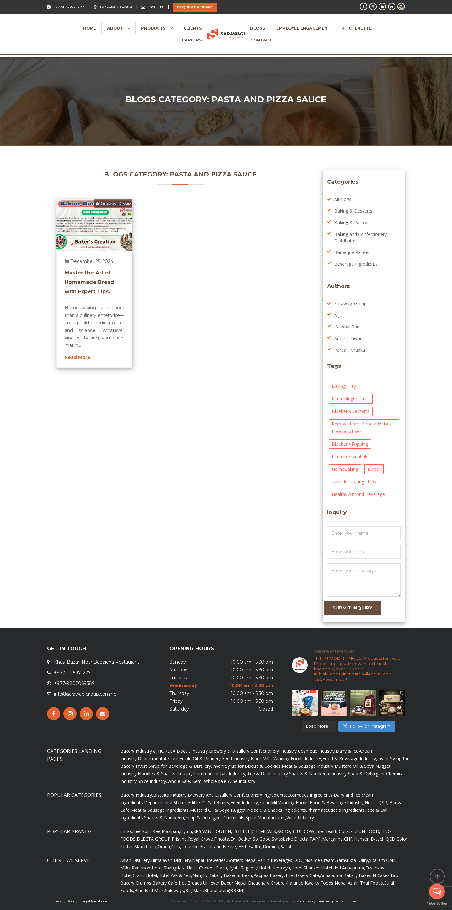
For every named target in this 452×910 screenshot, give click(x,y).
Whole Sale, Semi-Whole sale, (197, 781)
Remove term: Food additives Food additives (362, 427)
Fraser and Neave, (218, 846)
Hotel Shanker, (306, 868)
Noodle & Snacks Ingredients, (277, 810)
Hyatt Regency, (243, 868)
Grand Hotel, (145, 875)
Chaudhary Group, (266, 883)
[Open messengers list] (437, 891)
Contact (261, 40)
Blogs (257, 28)
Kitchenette (357, 28)
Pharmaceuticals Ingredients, (336, 810)
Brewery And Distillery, (211, 795)
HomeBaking (345, 469)
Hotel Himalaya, (275, 868)
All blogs (342, 199)
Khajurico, (294, 883)
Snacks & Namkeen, (164, 818)
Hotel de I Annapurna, (343, 868)
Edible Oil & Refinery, (201, 758)
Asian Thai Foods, (366, 883)
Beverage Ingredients (356, 264)
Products (154, 28)
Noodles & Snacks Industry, (166, 774)
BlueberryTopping (350, 444)
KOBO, (284, 831)
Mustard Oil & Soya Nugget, (218, 810)
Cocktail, (347, 831)
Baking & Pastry (350, 222)
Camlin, (192, 846)
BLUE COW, (303, 831)
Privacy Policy (65, 901)
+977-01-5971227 (68, 7)
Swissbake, (283, 839)
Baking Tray (344, 386)
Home (89, 28)
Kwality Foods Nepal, (326, 883)
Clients (193, 28)
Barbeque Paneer (352, 252)
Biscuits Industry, (170, 795)
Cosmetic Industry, (317, 751)
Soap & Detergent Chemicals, (215, 818)
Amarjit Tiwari (348, 338)
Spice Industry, (152, 781)
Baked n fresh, (238, 875)
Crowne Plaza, (213, 868)
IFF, (241, 846)
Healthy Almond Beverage (358, 494)
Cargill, (178, 846)
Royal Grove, (201, 839)
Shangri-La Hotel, (181, 868)
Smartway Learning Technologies (326, 901)
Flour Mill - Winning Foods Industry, (286, 758)
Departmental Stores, (166, 802)
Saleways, (175, 890)
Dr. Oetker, (241, 839)
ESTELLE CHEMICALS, (254, 831)
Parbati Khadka (349, 350)
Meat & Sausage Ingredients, (160, 810)
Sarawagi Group (113, 203)
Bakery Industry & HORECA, (148, 751)
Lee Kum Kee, (147, 831)
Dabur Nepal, (234, 883)
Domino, (272, 846)
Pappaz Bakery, (269, 875)
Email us (155, 7)
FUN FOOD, (368, 831)
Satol (286, 846)
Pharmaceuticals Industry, (220, 774)
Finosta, (222, 839)
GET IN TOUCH (66, 649)
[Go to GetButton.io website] (437, 904)
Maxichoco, (146, 846)
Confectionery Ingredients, (260, 795)
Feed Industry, (236, 758)
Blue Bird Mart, (149, 890)
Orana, (164, 846)
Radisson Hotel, (148, 868)
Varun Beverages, (275, 860)
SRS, (197, 831)
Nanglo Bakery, (208, 875)
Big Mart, (194, 890)
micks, (126, 831)
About (115, 28)
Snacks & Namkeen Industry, (318, 774)
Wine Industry (241, 781)
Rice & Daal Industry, (267, 774)
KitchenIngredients (350, 399)
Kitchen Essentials (350, 456)
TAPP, (315, 839)
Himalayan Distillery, (171, 860)
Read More (77, 357)
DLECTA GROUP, (154, 839)
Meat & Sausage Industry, (308, 766)
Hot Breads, (191, 883)
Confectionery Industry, (274, 751)
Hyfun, (186, 831)
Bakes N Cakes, (375, 875)
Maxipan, (171, 831)
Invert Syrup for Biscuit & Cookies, (247, 766)
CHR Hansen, (357, 839)
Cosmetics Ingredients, (310, 795)
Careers (192, 40)
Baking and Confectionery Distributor (360, 237)
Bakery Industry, (136, 795)
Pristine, (180, 839)
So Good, (262, 839)
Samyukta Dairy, (352, 860)
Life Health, (327, 831)
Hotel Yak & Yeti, (175, 875)
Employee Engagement (303, 28)
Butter (374, 469)
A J (337, 315)
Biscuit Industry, (193, 751)
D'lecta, (301, 839)
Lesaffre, (254, 846)
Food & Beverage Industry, (349, 758)
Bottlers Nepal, (242, 860)
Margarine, (333, 839)
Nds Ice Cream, (320, 860)
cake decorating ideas (354, 482)
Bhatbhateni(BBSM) (224, 890)
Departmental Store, (159, 758)
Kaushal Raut (347, 327)
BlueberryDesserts (350, 411)
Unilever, (212, 883)
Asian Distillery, (135, 860)
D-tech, (378, 839)
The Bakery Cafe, (302, 875)
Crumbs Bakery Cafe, (157, 883)
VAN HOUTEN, (217, 831)
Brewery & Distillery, (229, 751)
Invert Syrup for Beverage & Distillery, (174, 766)
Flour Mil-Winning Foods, (284, 802)
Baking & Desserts (353, 211)
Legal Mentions (94, 901)
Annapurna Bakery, (339, 875)
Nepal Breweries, (209, 860)
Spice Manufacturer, (265, 818)
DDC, (298, 860)
